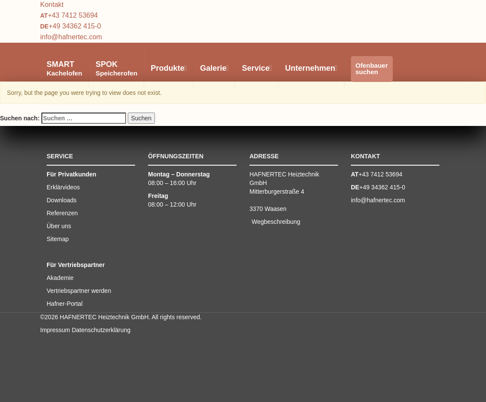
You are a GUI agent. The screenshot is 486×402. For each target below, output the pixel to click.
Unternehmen (311, 68)
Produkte (168, 68)
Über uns (59, 226)
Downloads (61, 200)
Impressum (55, 330)
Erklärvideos (63, 187)
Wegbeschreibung (276, 221)
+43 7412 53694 (73, 15)
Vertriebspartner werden (79, 290)
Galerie (214, 68)
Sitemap (58, 239)
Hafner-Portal (64, 303)
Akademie (60, 277)
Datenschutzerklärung (101, 330)
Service (256, 68)
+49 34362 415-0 (74, 26)
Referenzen (62, 213)
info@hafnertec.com (71, 37)
